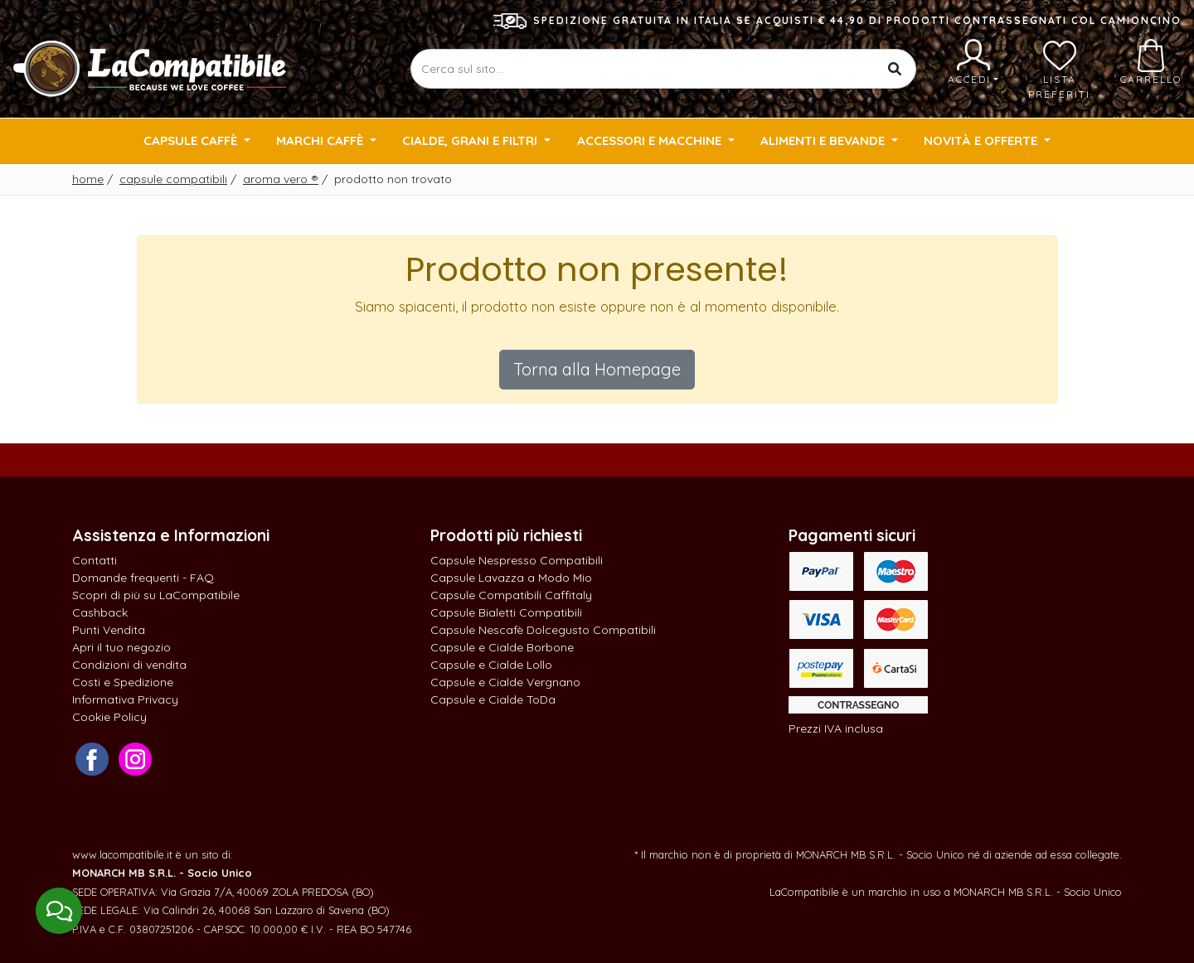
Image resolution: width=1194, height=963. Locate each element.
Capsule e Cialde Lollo (491, 664)
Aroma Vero (280, 179)
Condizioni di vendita (129, 664)
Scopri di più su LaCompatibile (156, 595)
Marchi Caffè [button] (321, 140)
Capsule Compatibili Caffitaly (511, 595)
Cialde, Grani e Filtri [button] (471, 140)
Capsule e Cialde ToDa (493, 699)
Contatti (94, 560)
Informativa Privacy (125, 699)
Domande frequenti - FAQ (143, 577)
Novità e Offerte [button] (982, 140)
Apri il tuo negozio (121, 647)
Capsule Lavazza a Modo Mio (511, 577)
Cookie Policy (109, 716)
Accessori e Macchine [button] (651, 140)
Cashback (100, 612)
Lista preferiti (1059, 69)
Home (88, 179)
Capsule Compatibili (173, 179)
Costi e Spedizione (122, 682)
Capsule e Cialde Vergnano (505, 682)
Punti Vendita (108, 629)
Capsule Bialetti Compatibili (506, 612)
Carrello (1151, 62)
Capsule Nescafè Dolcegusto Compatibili (543, 629)
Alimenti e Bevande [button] (824, 140)
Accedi (973, 62)
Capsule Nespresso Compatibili (516, 560)
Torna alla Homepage (597, 369)
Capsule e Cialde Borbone (502, 647)
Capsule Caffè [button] (191, 140)
